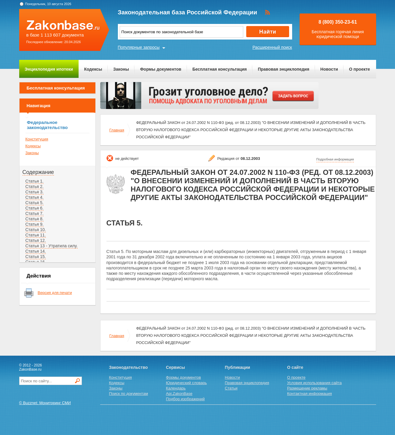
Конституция (36, 139)
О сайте (295, 367)
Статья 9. (34, 224)
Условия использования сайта (314, 383)
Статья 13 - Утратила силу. (51, 245)
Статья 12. (35, 240)
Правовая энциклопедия (283, 69)
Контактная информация (309, 393)
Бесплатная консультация (219, 69)
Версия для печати (55, 292)
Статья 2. (34, 186)
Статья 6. (34, 208)
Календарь (176, 388)
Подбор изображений (185, 399)
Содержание (38, 172)
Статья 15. (35, 256)
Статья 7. (34, 213)
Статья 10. (35, 229)
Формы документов (160, 69)
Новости (329, 69)
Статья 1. (34, 181)
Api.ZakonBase (179, 393)
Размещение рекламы (307, 388)
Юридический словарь (186, 383)
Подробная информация (335, 159)
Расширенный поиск (272, 47)
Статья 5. (34, 202)
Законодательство (128, 367)
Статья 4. (34, 197)
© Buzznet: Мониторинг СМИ (45, 403)
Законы (121, 69)
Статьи (231, 388)
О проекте (359, 69)
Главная (116, 130)
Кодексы (93, 69)
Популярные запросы (139, 47)
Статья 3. (34, 192)
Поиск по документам (128, 393)
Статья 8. (34, 218)
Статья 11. (35, 235)
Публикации (237, 367)
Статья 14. (35, 251)
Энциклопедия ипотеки (49, 69)
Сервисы (175, 367)
